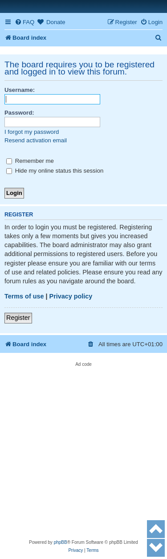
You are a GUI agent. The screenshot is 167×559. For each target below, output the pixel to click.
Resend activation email (35, 140)
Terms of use (24, 296)
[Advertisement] (83, 450)
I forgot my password (31, 131)
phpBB (60, 542)
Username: (19, 90)
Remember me (30, 160)
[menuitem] (24, 22)
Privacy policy (71, 296)
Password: (19, 112)
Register (18, 317)
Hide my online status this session (54, 170)
